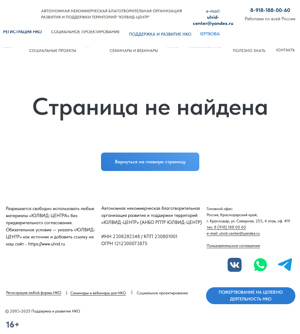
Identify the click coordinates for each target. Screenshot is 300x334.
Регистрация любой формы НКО (33, 292)
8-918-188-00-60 (270, 10)
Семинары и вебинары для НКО (98, 293)
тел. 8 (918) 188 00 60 (226, 227)
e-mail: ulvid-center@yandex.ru (233, 233)
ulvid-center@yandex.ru (213, 17)
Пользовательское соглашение (233, 245)
